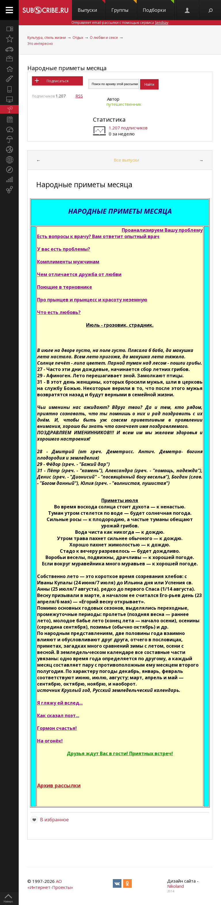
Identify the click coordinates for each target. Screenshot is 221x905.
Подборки (158, 6)
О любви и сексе (104, 37)
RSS (79, 96)
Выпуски (91, 6)
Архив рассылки (59, 785)
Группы (124, 6)
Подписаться (57, 81)
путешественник (123, 104)
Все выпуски (126, 160)
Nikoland (175, 886)
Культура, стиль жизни (46, 37)
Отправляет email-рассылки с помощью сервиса (119, 22)
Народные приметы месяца (66, 68)
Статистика (109, 119)
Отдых (78, 37)
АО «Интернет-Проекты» (50, 884)
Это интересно (40, 43)
